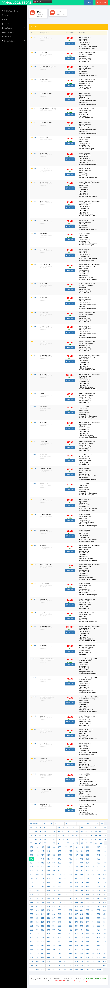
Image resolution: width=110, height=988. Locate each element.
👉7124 (33, 393)
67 (105, 835)
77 (73, 839)
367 (31, 922)
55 (49, 835)
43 (73, 831)
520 (104, 961)
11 (79, 824)
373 (65, 922)
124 (81, 851)
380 (104, 922)
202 (48, 875)
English (38, 1)
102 (37, 847)
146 (48, 859)
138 (81, 855)
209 (87, 875)
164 (70, 863)
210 (93, 875)
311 (31, 906)
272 (48, 894)
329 (53, 910)
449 (98, 942)
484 (59, 954)
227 (31, 883)
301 (53, 902)
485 (65, 954)
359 (65, 918)
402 (70, 930)
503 (87, 958)
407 (98, 930)
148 (59, 859)
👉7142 (33, 678)
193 (76, 871)
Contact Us (6, 37)
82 (96, 839)
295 (98, 898)
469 (53, 950)
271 (42, 894)
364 (93, 918)
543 (76, 969)
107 (65, 847)
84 (105, 839)
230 (48, 883)
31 (96, 827)
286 (48, 898)
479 (31, 954)
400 (59, 930)
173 (42, 867)
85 (31, 843)
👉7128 (33, 455)
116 (37, 851)
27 (77, 827)
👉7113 (33, 220)
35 (36, 831)
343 (53, 914)
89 (49, 843)
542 (70, 969)
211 (98, 875)
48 (96, 831)
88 (45, 843)
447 (87, 942)
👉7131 (33, 499)
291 (76, 898)
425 (42, 938)
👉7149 (33, 789)
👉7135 (33, 564)
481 (42, 954)
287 (53, 898)
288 (59, 898)
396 (37, 930)
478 (104, 950)
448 (93, 942)
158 (37, 863)
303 (65, 902)
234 (70, 883)
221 (76, 879)
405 (87, 930)
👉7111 (33, 182)
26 (73, 827)
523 (42, 965)
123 (76, 851)
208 (81, 875)
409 (31, 934)
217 (53, 879)
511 (53, 961)
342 (48, 914)
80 (86, 839)
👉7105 (33, 93)
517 (87, 961)
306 (81, 902)
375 (76, 922)
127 (98, 851)
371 (53, 922)
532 (93, 965)
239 (98, 883)
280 (93, 894)
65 (96, 835)
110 (81, 847)
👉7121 (33, 341)
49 (100, 831)
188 (48, 871)
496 (48, 958)
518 (93, 961)
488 (81, 954)
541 (65, 969)
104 (48, 847)
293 (87, 898)
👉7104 (33, 80)
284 (37, 898)
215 (42, 879)
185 (31, 871)
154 (93, 859)
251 (87, 887)
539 (53, 969)
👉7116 (33, 264)
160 (48, 863)
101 (31, 847)
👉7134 (33, 545)
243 (42, 887)
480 (37, 954)
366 (104, 918)
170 (104, 863)
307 (87, 902)
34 (31, 831)
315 (53, 906)
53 (40, 835)
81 (91, 839)
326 (37, 910)
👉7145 (33, 729)
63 (86, 835)
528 (70, 965)
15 (97, 824)
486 (70, 954)
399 (53, 930)
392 (93, 926)
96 (82, 843)
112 (93, 847)
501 (76, 958)
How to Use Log (8, 32)
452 (37, 946)
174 (48, 867)
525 (53, 965)
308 (93, 902)
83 (100, 839)
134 (59, 855)
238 (93, 883)
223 (87, 879)
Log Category (13, 28)
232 (59, 883)
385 (53, 926)
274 (59, 894)
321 (87, 906)
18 (36, 827)
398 (48, 930)
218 (59, 879)
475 (87, 950)
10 (74, 824)
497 (53, 958)
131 (42, 855)
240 (104, 883)
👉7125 (33, 407)
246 (59, 887)
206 (70, 875)
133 (53, 855)
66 (100, 835)
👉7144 (33, 716)
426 (48, 938)
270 (37, 894)
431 (76, 938)
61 (77, 835)
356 (48, 918)
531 (87, 965)
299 (42, 902)
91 (59, 843)
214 (37, 879)
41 (63, 831)
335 (87, 910)
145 (42, 859)
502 (81, 958)
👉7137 (33, 599)
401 (65, 930)
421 (98, 934)
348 (81, 914)
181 (87, 867)
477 (98, 950)
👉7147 (33, 758)
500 (70, 958)
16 (102, 824)
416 (70, 934)
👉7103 (33, 66)
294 (93, 898)
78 (77, 839)
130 (37, 855)
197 (98, 871)
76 (68, 839)
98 (91, 843)
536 (37, 969)
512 (59, 961)
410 (37, 934)
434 (93, 938)
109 (76, 847)
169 (98, 863)
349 (87, 914)
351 (98, 914)
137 (76, 855)
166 (81, 863)
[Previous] (34, 824)
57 (59, 835)
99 (96, 843)
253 (98, 887)
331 (65, 910)
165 (76, 863)
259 (53, 890)
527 (65, 965)
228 (37, 883)
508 (37, 961)
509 (42, 961)
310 (104, 902)
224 (93, 879)
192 (70, 871)
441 (53, 942)
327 (42, 910)
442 (59, 942)
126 (93, 851)
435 (98, 938)
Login (4, 19)
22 (54, 827)
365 (98, 918)
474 (81, 950)
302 (59, 902)
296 (104, 898)
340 (37, 914)
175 (53, 867)
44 (77, 831)
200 (37, 875)
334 (81, 910)
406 (93, 930)
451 (31, 946)
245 (53, 887)
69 (36, 839)
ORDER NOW (69, 43)
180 (81, 867)
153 (87, 859)
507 (31, 961)
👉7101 (33, 37)
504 (93, 958)
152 (81, 859)
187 (42, 871)
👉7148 (33, 774)
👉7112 (33, 201)
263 (76, 890)
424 (37, 938)
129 (31, 855)
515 (76, 961)
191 (65, 871)
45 (82, 831)
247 (65, 887)
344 (59, 914)
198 (104, 871)
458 (70, 946)
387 (65, 926)
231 (53, 883)
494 (37, 958)
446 (81, 942)
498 (59, 958)
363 (87, 918)
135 (65, 855)
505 (98, 958)
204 (59, 875)
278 (81, 894)
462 (93, 946)
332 (70, 910)
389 (76, 926)
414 (59, 934)
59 (68, 835)
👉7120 (33, 326)
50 (105, 831)
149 (65, 859)
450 (104, 942)
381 (31, 926)
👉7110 (33, 168)
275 (65, 894)
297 (31, 902)
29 (86, 827)
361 (76, 918)
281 (98, 894)
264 (81, 890)
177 (65, 867)
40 (59, 831)
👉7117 (33, 284)
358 (59, 918)
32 (100, 827)
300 (48, 902)
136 (70, 855)
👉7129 (33, 468)
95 (77, 843)
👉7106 (33, 109)
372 (59, 922)
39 (54, 831)
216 (48, 879)
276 (70, 894)
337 (98, 910)
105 (53, 847)
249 (76, 887)
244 (48, 887)
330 (59, 910)
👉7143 (33, 697)
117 (42, 851)
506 (104, 958)
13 (88, 824)
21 (49, 827)
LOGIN (89, 2)
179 (76, 867)
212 (104, 875)
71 (45, 839)
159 (42, 863)
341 (42, 914)
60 (73, 835)
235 (76, 883)
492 (104, 954)
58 (63, 835)
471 (65, 950)
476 (93, 950)
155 (98, 859)
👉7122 (33, 355)
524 (48, 965)
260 (59, 890)
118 (48, 851)
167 (87, 863)
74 (59, 839)
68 (31, 839)
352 (104, 914)
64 (91, 835)
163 (65, 863)
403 (76, 930)
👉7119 (33, 312)
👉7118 (33, 297)
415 (65, 934)
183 (98, 867)
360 (70, 918)
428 (59, 938)
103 (42, 847)
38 (49, 831)
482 (48, 954)
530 (81, 965)
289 (65, 898)
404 (81, 930)
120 (59, 851)
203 (53, 875)
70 (40, 839)
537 (42, 969)
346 (70, 914)
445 (76, 942)
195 (87, 871)
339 (31, 914)
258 (48, 890)
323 (98, 906)
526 (59, 965)
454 (48, 946)
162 (59, 863)
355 (42, 918)
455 (53, 946)
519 (98, 961)
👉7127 (33, 441)
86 (36, 843)
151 (76, 859)
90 (54, 843)
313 (42, 906)
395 (31, 930)
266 (93, 890)
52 (36, 835)
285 (42, 898)
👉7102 (33, 52)
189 (53, 871)
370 (48, 922)
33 (105, 827)
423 (31, 938)
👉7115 (33, 249)
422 (104, 934)
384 (48, 926)
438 (37, 942)
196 (93, 871)
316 (59, 906)
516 (81, 961)
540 (59, 969)
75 (63, 839)
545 (87, 969)
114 (104, 847)
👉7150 (33, 805)
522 (37, 965)
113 (98, 847)
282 (104, 894)
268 (104, 890)
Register (5, 24)
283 (31, 898)
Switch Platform (13, 41)
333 (76, 910)
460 (81, 946)
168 (93, 863)
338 (104, 910)
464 (104, 946)
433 (87, 938)
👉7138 (33, 612)
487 (76, 954)
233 (65, 883)
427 (53, 938)
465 (31, 950)
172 (37, 867)
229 (42, 883)
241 (31, 887)
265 (87, 890)
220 (70, 879)
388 (70, 926)
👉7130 (33, 484)
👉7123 (33, 374)
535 (31, 969)
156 (104, 859)
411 (42, 934)
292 (81, 898)
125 (87, 851)
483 (53, 954)
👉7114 (33, 234)
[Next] (99, 969)
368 (37, 922)
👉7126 (33, 422)
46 (86, 831)
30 (91, 827)
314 (48, 906)
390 (81, 926)
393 (98, 926)
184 (104, 867)
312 (37, 906)
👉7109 (33, 153)
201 (42, 875)
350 (93, 914)
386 (59, 926)
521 (31, 965)
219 (65, 879)
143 (32, 859)
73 (54, 839)
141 (98, 855)
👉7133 (33, 530)
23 (59, 827)
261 (65, 890)
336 (93, 910)
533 (98, 965)
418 (81, 934)
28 (82, 827)
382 (37, 926)
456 (59, 946)
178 (70, 867)
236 (81, 883)
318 (70, 906)
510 (48, 961)
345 (65, 914)
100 (100, 843)
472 (70, 950)
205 (65, 875)
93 (68, 843)
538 (48, 969)
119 (53, 851)
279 (87, 894)
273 (53, 894)
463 (98, 946)
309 (98, 902)
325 (31, 910)
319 (76, 906)
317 (65, 906)
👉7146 (33, 743)
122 (70, 851)
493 (31, 958)
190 (59, 871)
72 (49, 839)
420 (93, 934)
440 (48, 942)
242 (37, 887)
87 (40, 843)
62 (82, 835)
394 (104, 926)
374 (70, 922)
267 (98, 890)
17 (31, 827)
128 (104, 851)
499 (65, 958)
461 (87, 946)
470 (59, 950)
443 (65, 942)
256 (37, 890)
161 (53, 863)
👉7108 (33, 138)
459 (76, 946)
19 (40, 827)
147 (53, 859)
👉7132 (33, 515)
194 (81, 871)
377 (87, 922)
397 (42, 930)
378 (93, 922)
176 (59, 867)
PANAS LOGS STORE (16, 2)
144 (37, 859)
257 (42, 890)
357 (53, 918)
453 (42, 946)
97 (86, 843)
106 (59, 847)
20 (45, 827)
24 (63, 827)
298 (37, 902)
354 (37, 918)
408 (104, 930)
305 (76, 902)
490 (93, 954)
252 (93, 887)
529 (76, 965)
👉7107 (33, 122)
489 (87, 954)
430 (70, 938)
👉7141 (33, 659)
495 (42, 958)
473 (76, 950)
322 (93, 906)
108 (70, 847)
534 (104, 965)
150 (70, 859)
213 (31, 879)
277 (76, 894)
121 (65, 851)
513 (65, 961)
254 (104, 887)
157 (31, 863)
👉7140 (33, 645)
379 (98, 922)
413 (53, 934)
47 (91, 831)
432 (81, 938)
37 (45, 831)
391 (87, 926)
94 (73, 843)
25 (68, 827)
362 (81, 918)
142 (104, 855)
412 (48, 934)
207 (76, 875)
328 (48, 910)
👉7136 (33, 583)
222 (81, 879)
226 (104, 879)
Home (5, 15)
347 (76, 914)
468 (48, 950)
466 (37, 950)
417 (76, 934)
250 (81, 887)
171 (31, 867)
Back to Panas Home (10, 11)
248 (70, 887)
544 (81, 969)
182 (93, 867)
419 (87, 934)
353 (31, 918)
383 (42, 926)
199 (31, 875)
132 (48, 855)
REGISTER (101, 2)
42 (68, 831)
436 (104, 938)
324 (104, 906)
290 (70, 898)
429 (65, 938)
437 (31, 942)
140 (93, 855)
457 (65, 946)
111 (87, 847)
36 (40, 831)
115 (31, 851)
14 (93, 824)
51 (31, 835)
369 (42, 922)
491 (98, 954)
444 (70, 942)
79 (82, 839)
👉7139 (33, 626)
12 (83, 824)
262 (70, 890)
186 (37, 871)
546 (93, 969)
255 (31, 890)
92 (63, 843)
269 (31, 894)
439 (42, 942)
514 (70, 961)
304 (70, 902)
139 (87, 855)
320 (81, 906)
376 (81, 922)
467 (42, 950)
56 (54, 835)
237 (87, 883)
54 (45, 835)
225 (98, 879)
